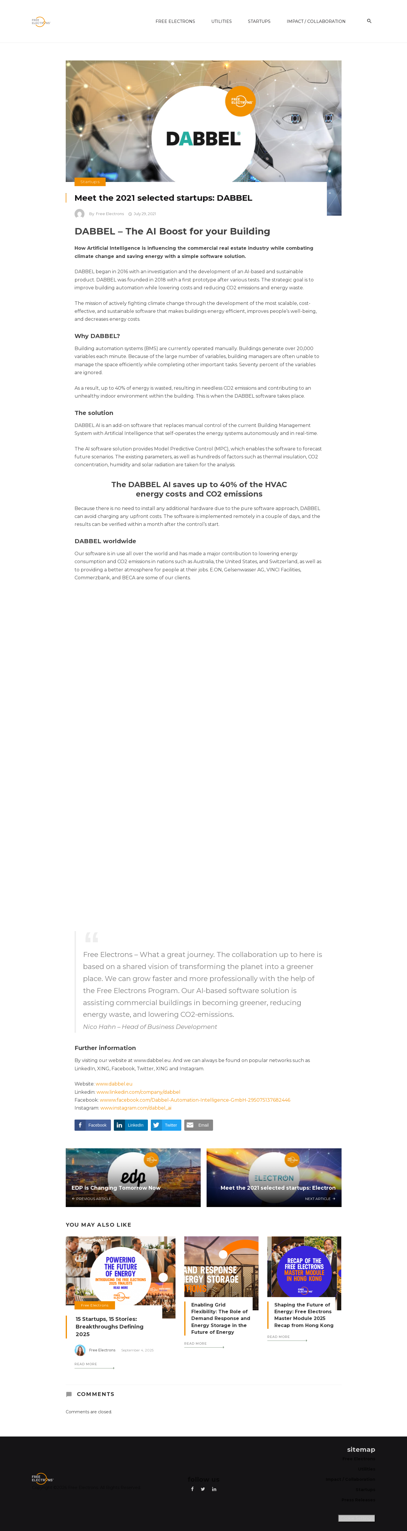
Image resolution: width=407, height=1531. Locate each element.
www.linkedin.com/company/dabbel (138, 1092)
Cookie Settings (356, 1518)
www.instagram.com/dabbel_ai (135, 1108)
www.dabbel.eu (114, 1084)
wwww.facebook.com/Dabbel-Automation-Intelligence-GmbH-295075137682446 (195, 1100)
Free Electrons (175, 21)
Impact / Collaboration (316, 21)
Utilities (221, 21)
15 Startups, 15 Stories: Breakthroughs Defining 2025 (109, 1327)
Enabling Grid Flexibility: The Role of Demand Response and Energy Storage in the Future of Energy (220, 1318)
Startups (259, 21)
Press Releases (358, 1500)
